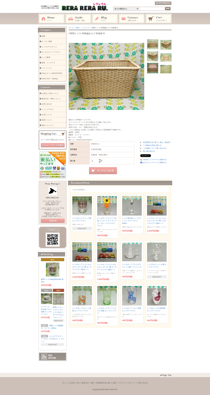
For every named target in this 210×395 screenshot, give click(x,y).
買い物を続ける (149, 151)
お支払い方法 (75, 383)
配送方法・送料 (88, 383)
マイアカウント (163, 3)
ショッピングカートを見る (53, 145)
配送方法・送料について (51, 99)
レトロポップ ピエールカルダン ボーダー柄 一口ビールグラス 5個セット (156, 220)
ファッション (47, 68)
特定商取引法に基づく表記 (106, 383)
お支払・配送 (78, 19)
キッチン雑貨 (47, 41)
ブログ (105, 19)
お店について (47, 115)
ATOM (52, 358)
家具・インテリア (83, 28)
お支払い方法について (50, 93)
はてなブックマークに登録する (154, 162)
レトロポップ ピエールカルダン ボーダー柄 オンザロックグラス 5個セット (107, 267)
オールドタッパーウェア (51, 52)
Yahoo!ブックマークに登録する (155, 160)
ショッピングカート (159, 19)
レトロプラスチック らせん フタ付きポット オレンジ (52, 338)
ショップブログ (48, 109)
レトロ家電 (46, 57)
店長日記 (53, 221)
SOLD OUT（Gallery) (50, 79)
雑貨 (43, 36)
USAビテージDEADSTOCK (52, 73)
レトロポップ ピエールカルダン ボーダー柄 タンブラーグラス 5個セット (82, 266)
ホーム (51, 19)
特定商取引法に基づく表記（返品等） (157, 142)
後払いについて (48, 125)
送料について (47, 120)
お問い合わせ (132, 19)
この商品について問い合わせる (154, 148)
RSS (50, 355)
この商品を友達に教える (152, 145)
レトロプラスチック (49, 47)
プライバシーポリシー (127, 383)
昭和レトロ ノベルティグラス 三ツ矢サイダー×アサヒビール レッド (58, 312)
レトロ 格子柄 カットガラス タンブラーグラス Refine (132, 220)
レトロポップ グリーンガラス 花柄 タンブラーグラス (107, 310)
